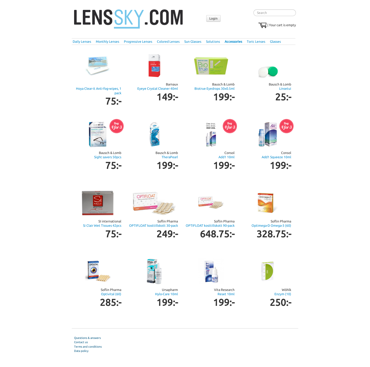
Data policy (81, 350)
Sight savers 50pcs (107, 157)
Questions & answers (87, 337)
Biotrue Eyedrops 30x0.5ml (214, 88)
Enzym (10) (282, 294)
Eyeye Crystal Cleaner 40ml (157, 88)
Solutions (213, 41)
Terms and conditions (88, 346)
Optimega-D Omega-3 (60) (271, 225)
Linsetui (285, 88)
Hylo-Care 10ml (166, 294)
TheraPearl (170, 157)
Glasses (275, 41)
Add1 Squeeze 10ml (276, 157)
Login (213, 18)
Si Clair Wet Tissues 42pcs (102, 225)
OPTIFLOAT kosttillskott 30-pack (153, 225)
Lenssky (128, 19)
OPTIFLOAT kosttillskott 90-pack (210, 225)
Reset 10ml (226, 294)
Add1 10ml (227, 157)
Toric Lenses (256, 41)
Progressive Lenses (138, 41)
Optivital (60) (111, 294)
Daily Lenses (82, 41)
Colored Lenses (168, 41)
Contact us (81, 342)
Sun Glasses (192, 41)
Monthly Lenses (107, 41)
